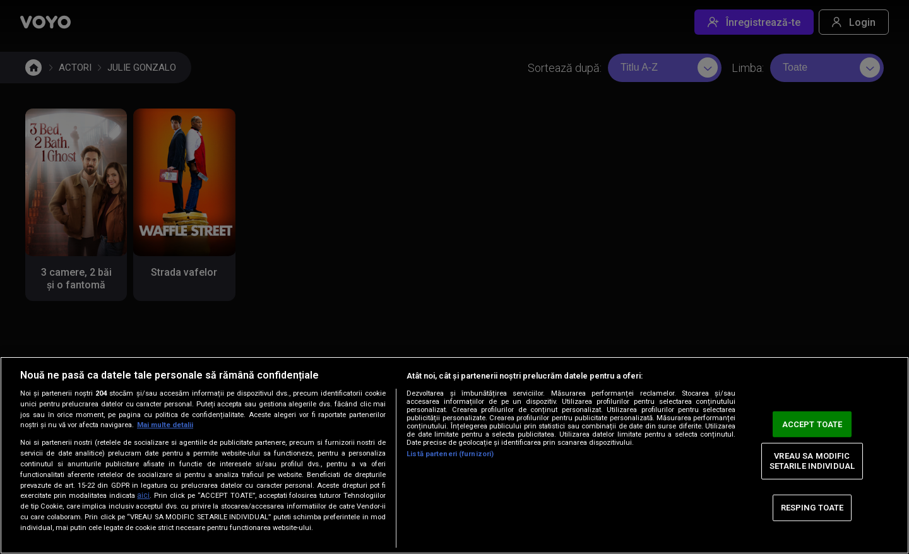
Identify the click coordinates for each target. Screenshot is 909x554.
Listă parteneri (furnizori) (450, 454)
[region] (454, 455)
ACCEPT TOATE (812, 423)
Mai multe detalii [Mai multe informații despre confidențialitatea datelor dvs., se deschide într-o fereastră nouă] (165, 425)
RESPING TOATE (812, 507)
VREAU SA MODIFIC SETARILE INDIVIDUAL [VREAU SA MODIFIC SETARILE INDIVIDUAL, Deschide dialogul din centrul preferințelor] (812, 461)
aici (143, 495)
